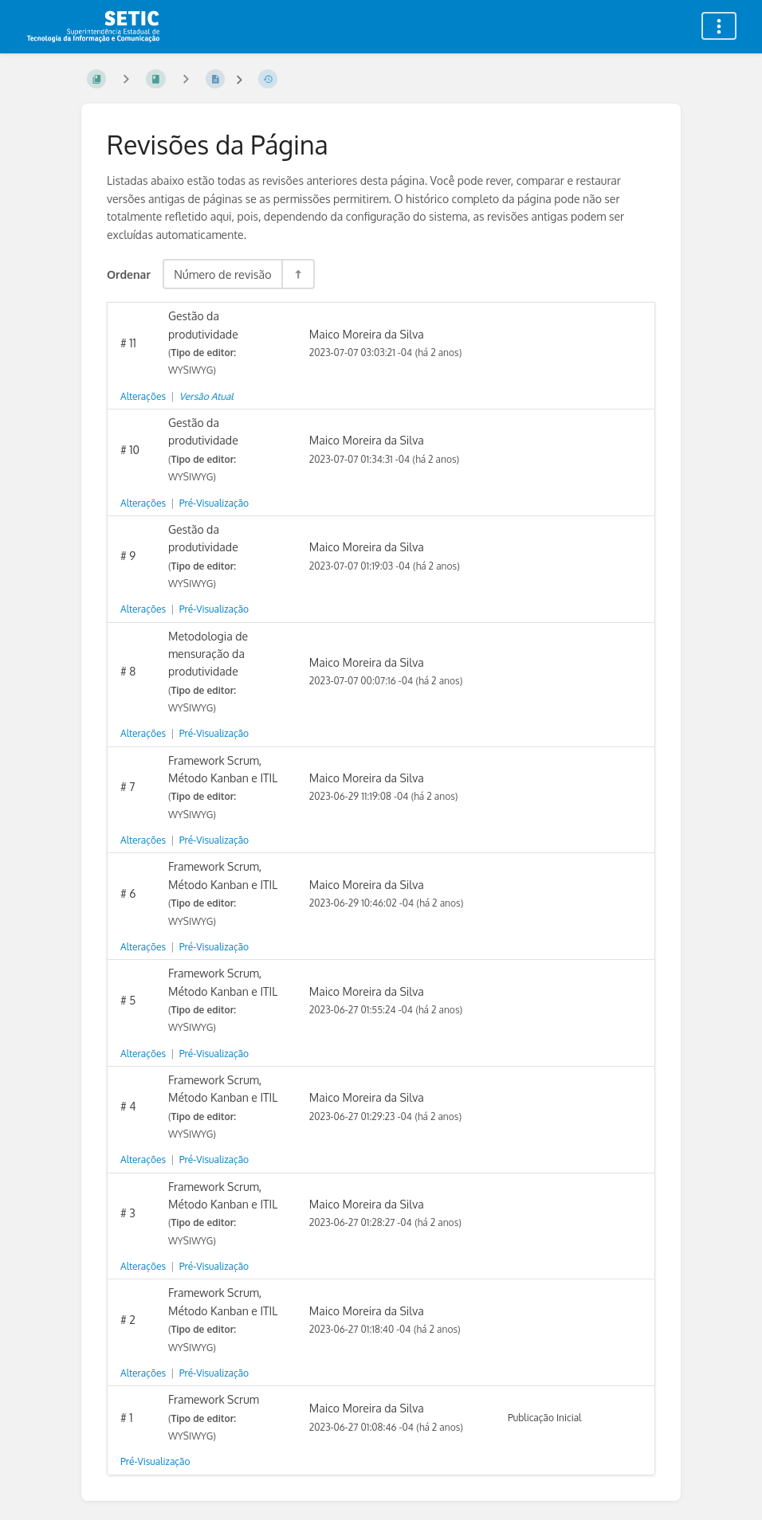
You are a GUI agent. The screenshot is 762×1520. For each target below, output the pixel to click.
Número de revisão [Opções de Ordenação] (222, 274)
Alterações (143, 396)
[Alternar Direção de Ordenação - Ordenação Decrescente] (297, 274)
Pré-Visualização (214, 503)
